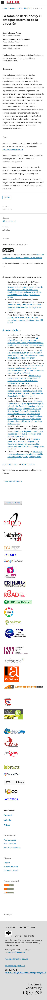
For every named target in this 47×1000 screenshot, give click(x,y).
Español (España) (11, 866)
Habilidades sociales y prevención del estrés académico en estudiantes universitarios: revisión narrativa (26, 368)
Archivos (13, 8)
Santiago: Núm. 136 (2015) (18, 383)
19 (22, 464)
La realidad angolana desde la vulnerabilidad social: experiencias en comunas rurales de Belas (25, 392)
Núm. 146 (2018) (25, 8)
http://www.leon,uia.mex (13, 149)
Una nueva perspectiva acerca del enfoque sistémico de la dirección (25, 306)
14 (10, 464)
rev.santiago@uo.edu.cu (15, 952)
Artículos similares (12, 330)
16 (15, 464)
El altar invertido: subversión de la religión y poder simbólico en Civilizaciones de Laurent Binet (26, 354)
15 (12, 464)
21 (27, 464)
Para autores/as (10, 844)
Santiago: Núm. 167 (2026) (19, 373)
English (7, 862)
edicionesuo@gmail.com (15, 965)
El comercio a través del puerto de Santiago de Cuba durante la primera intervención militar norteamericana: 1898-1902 (24, 443)
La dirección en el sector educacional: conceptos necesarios (23, 318)
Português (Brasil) (11, 870)
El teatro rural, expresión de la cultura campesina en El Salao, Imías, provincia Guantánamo (24, 378)
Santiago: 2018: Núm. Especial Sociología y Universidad (24, 412)
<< (4, 464)
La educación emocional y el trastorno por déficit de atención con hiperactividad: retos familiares (25, 341)
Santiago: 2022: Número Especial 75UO (24, 435)
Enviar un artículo (13, 503)
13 (7, 464)
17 (17, 464)
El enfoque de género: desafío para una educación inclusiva (25, 432)
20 (25, 464)
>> (34, 464)
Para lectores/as (10, 840)
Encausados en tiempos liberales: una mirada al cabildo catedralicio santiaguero (25, 454)
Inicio (5, 8)
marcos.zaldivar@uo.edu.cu (16, 959)
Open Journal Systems (13, 481)
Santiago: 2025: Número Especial (30, 345)
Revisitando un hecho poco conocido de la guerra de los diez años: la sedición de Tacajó (25, 418)
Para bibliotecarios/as (12, 847)
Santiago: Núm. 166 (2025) (24, 358)
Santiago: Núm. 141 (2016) (24, 396)
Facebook (8, 815)
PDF (8, 197)
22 (30, 464)
